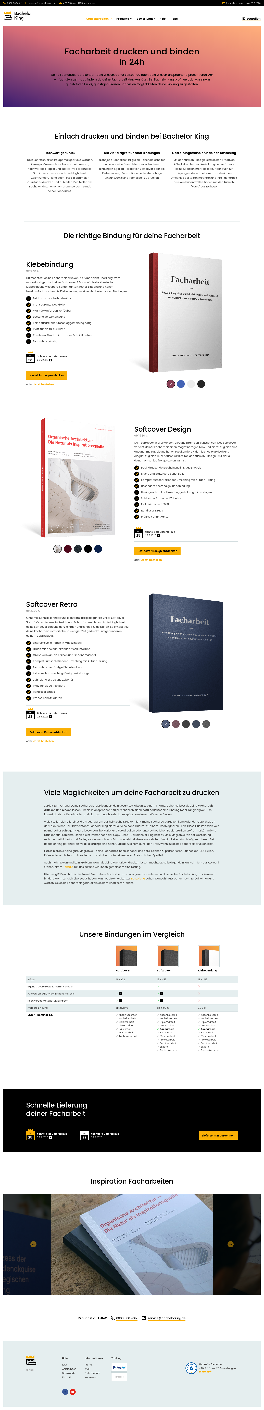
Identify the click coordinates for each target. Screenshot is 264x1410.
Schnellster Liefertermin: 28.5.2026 (241, 3)
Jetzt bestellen (43, 384)
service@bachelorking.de (40, 3)
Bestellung (138, 878)
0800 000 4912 (126, 1318)
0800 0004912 (12, 3)
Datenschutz (92, 1373)
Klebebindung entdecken (47, 375)
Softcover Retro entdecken (48, 732)
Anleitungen (69, 1369)
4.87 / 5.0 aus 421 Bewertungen (77, 3)
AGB (87, 1369)
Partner (89, 1364)
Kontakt (68, 867)
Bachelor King (31, 1360)
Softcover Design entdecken (157, 551)
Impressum (91, 1377)
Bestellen (251, 19)
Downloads (68, 1373)
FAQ (64, 1364)
